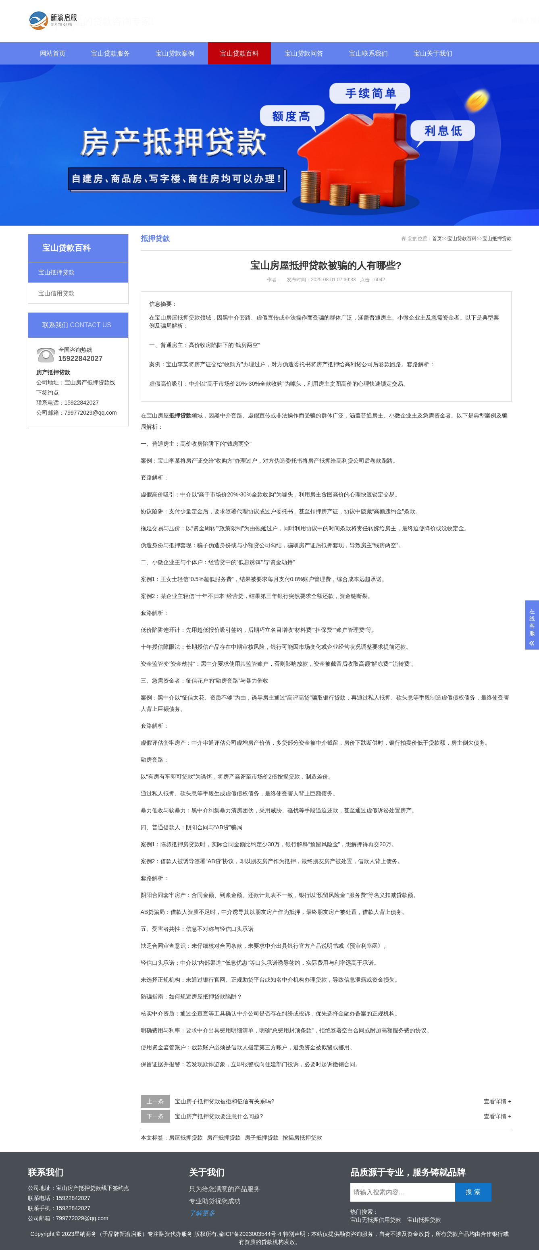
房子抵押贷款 (262, 1137)
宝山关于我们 (433, 53)
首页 (437, 238)
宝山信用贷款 (56, 293)
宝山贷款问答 (304, 53)
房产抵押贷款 (224, 1137)
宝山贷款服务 (110, 53)
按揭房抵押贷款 (302, 1137)
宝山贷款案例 (175, 53)
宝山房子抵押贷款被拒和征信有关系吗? (224, 1101)
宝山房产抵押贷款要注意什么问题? (219, 1116)
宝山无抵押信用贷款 (375, 1220)
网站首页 (53, 53)
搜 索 (494, 20)
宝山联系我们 (368, 53)
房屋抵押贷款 (186, 1137)
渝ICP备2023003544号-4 (250, 1234)
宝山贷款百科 (239, 53)
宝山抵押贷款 (56, 272)
